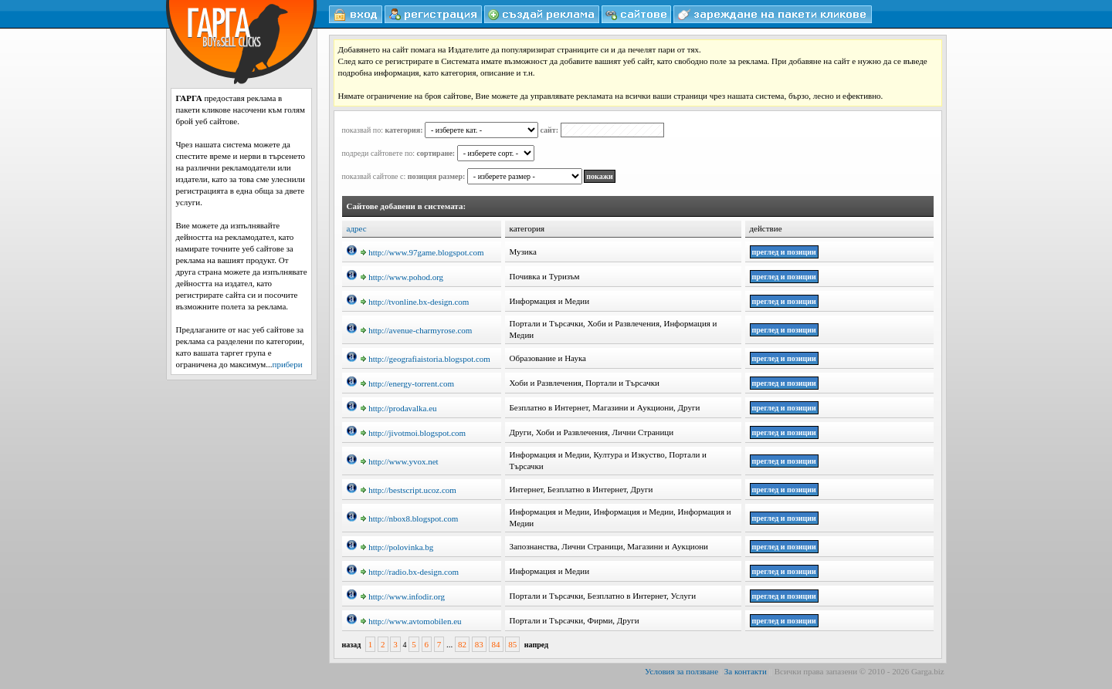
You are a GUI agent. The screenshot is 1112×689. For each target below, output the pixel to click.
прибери (288, 364)
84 (496, 644)
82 (462, 644)
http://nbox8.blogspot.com (409, 518)
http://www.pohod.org (402, 277)
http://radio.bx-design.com (410, 571)
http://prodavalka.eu (398, 408)
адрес (357, 228)
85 (512, 644)
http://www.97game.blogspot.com (422, 252)
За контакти (745, 671)
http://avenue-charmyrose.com (416, 330)
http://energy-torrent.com (407, 383)
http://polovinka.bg (397, 547)
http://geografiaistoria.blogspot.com (425, 358)
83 (479, 644)
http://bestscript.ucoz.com (408, 490)
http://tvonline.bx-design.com (415, 301)
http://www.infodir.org (403, 596)
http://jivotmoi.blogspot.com (413, 432)
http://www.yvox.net (399, 461)
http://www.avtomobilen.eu (411, 621)
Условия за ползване (681, 671)
